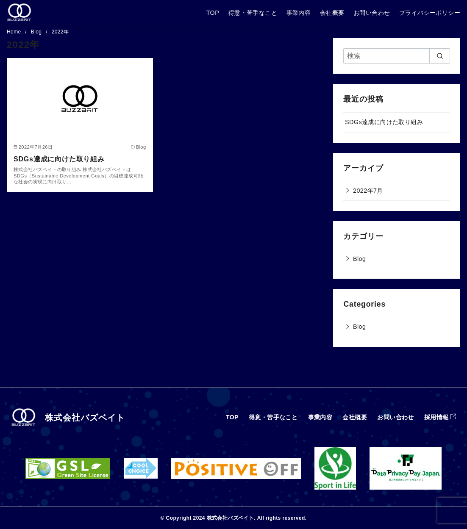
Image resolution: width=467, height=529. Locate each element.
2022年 (60, 32)
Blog (37, 32)
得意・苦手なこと (252, 12)
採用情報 (436, 417)
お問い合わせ (371, 12)
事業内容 (298, 12)
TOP (213, 12)
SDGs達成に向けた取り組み (59, 159)
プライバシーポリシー (429, 12)
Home (14, 32)
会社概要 (332, 12)
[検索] (396, 56)
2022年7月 (368, 190)
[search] (439, 56)
